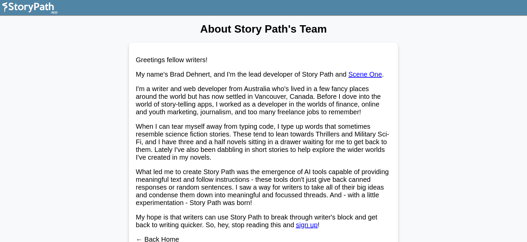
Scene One (365, 74)
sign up (307, 225)
